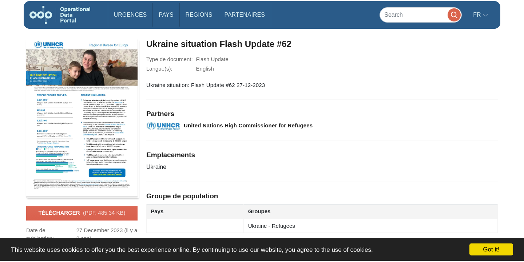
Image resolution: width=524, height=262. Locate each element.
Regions (199, 15)
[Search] (421, 14)
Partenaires (244, 15)
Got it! (491, 249)
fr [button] (478, 15)
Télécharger (81, 213)
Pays (166, 15)
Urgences (130, 15)
